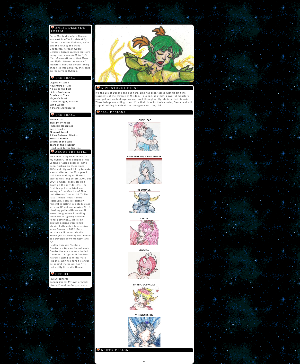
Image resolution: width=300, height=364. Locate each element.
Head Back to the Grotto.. (65, 148)
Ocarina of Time (59, 95)
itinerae (64, 278)
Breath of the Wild (61, 141)
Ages (64, 101)
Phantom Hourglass (61, 125)
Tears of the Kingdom (63, 144)
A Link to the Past (60, 88)
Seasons (73, 101)
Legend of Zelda (59, 82)
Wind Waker (57, 104)
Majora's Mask (58, 98)
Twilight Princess (60, 122)
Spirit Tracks (57, 129)
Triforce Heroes (59, 138)
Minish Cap (56, 119)
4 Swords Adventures (62, 107)
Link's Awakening (60, 92)
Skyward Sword (59, 132)
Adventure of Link (60, 85)
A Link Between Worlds (64, 135)
